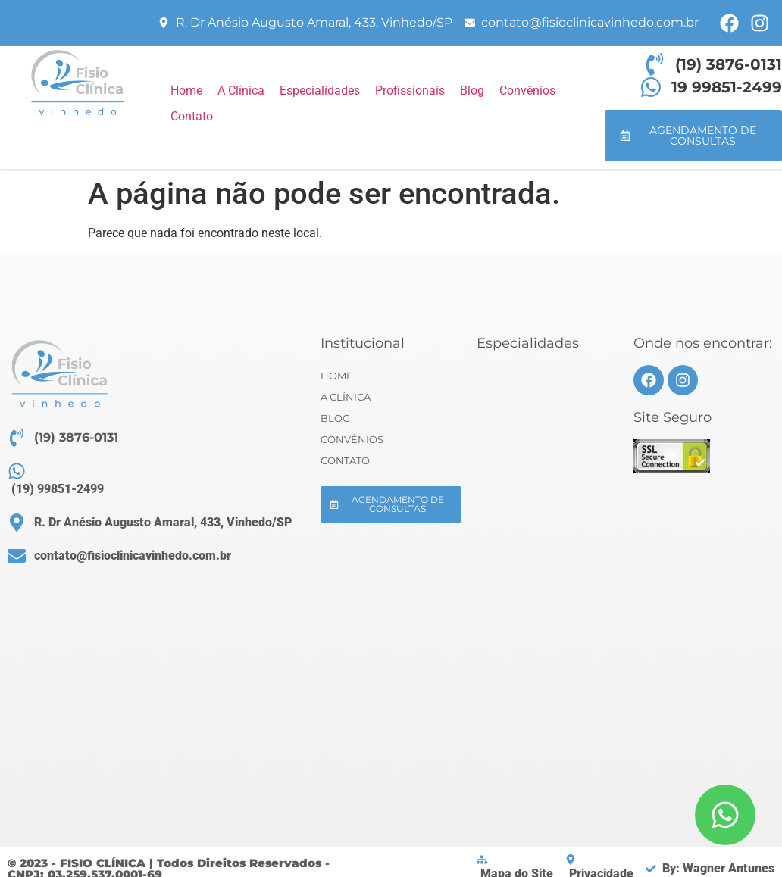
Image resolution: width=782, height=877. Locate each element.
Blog (335, 418)
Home (337, 376)
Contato (345, 460)
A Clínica (346, 397)
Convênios (352, 439)
